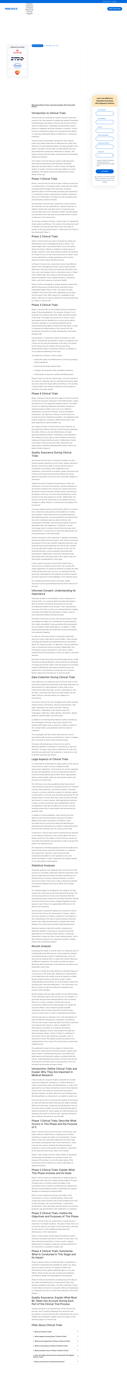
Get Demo (104, 171)
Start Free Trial (114, 9)
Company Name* (104, 143)
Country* (101, 152)
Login (114, 1)
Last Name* (102, 118)
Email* (100, 127)
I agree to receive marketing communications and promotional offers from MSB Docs (105, 162)
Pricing (29, 11)
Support (29, 13)
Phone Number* (103, 135)
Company (29, 8)
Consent (104, 182)
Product (29, 4)
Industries (29, 6)
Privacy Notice (107, 180)
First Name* (102, 110)
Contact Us (106, 1)
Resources (29, 10)
